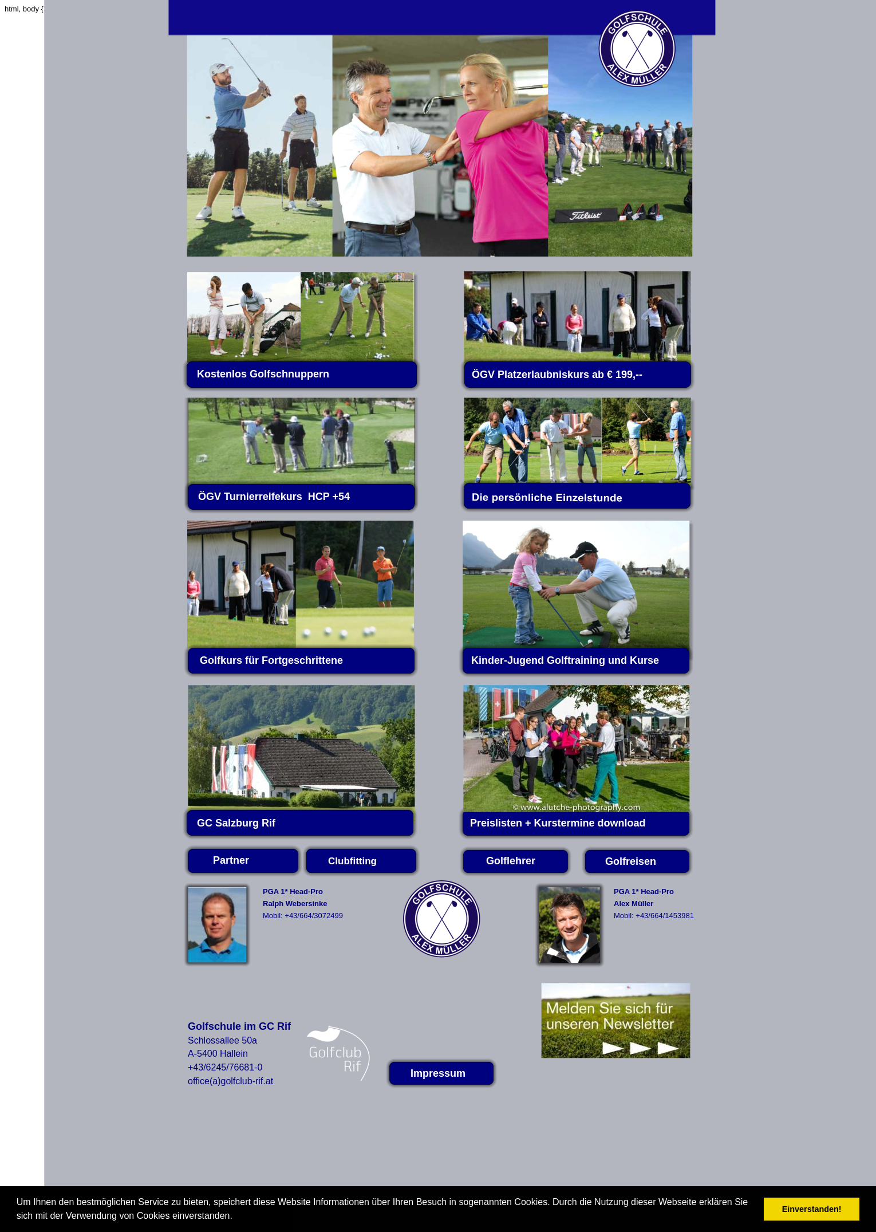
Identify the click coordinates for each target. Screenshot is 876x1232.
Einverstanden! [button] (812, 1209)
